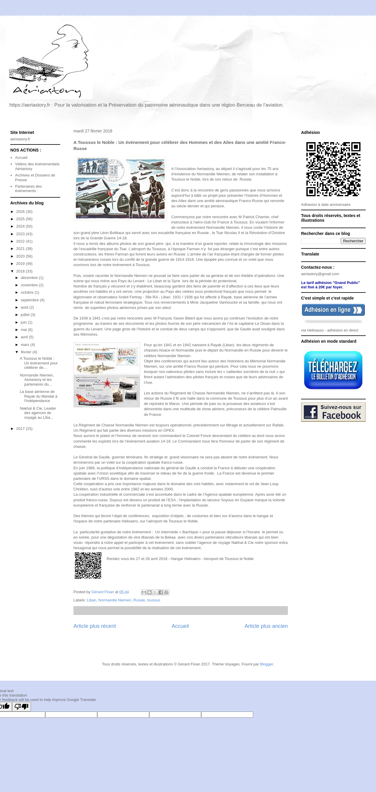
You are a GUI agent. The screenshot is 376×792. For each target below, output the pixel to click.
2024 (21, 226)
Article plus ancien (266, 626)
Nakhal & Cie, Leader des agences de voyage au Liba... (38, 413)
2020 (21, 256)
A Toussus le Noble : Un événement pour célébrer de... (39, 363)
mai (24, 329)
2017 (21, 428)
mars (26, 344)
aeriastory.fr (20, 139)
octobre (28, 292)
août (25, 307)
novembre (30, 285)
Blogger (266, 664)
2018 (21, 271)
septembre (30, 300)
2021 (21, 248)
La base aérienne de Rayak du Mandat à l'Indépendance (38, 396)
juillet (26, 314)
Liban (91, 600)
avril (25, 337)
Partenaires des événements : (28, 188)
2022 (21, 241)
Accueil (180, 626)
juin (24, 322)
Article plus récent (94, 626)
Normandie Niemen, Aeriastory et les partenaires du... (37, 379)
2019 (21, 263)
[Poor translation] (21, 707)
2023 (21, 234)
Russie (139, 600)
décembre (30, 277)
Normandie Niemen (114, 600)
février (27, 352)
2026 (21, 211)
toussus (153, 600)
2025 (21, 219)
